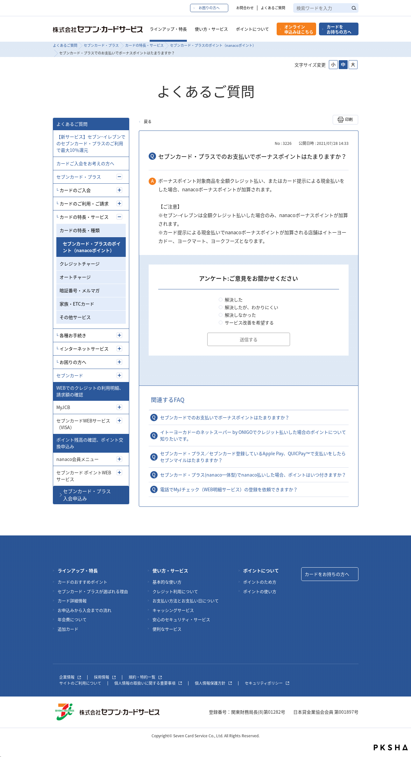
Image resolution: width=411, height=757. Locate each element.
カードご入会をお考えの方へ (85, 163)
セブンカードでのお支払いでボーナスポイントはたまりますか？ (224, 417)
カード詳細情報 (72, 601)
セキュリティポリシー (267, 683)
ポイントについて (252, 29)
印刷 (349, 119)
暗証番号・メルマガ (80, 290)
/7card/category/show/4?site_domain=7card (119, 375)
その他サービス (75, 317)
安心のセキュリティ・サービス (181, 619)
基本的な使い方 (166, 582)
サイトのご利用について (80, 683)
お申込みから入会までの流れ (84, 610)
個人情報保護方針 (213, 683)
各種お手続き (73, 335)
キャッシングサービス (173, 610)
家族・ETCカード (77, 304)
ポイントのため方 (259, 582)
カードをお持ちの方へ (339, 29)
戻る (148, 121)
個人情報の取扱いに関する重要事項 (148, 683)
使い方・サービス (211, 29)
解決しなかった (240, 315)
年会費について (72, 619)
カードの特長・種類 (80, 230)
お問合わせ (245, 8)
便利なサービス (166, 629)
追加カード (68, 629)
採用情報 (105, 677)
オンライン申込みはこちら (298, 29)
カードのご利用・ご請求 (84, 203)
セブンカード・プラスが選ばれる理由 (93, 591)
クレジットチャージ (80, 263)
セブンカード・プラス (101, 45)
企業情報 (70, 677)
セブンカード (69, 375)
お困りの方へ (209, 8)
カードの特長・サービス (144, 45)
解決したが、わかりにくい (251, 307)
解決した (234, 299)
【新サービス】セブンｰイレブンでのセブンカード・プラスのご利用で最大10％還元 (90, 143)
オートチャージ (75, 277)
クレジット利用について (175, 591)
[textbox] (325, 8)
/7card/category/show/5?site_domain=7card (119, 176)
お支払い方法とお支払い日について (185, 601)
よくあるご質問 (273, 8)
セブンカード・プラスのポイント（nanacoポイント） (213, 45)
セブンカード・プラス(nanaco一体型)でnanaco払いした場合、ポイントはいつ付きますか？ (253, 474)
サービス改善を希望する (249, 322)
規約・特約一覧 (145, 677)
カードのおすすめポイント (82, 582)
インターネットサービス (84, 348)
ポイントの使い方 (259, 591)
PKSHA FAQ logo (391, 747)
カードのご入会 (75, 190)
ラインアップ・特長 (168, 29)
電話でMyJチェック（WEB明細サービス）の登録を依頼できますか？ (229, 489)
